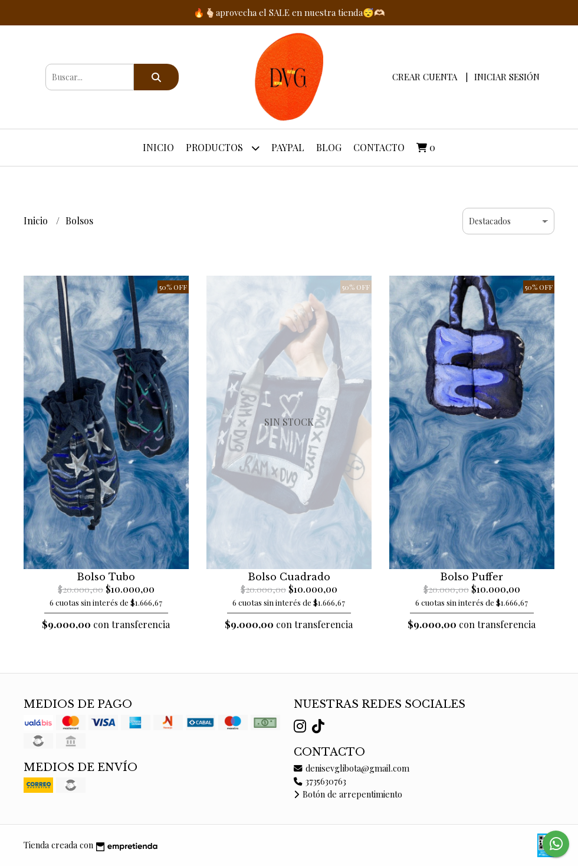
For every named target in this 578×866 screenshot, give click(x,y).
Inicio (158, 147)
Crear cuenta (424, 77)
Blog (328, 147)
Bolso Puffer (471, 577)
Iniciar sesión (507, 77)
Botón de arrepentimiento (348, 794)
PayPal (287, 147)
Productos (223, 148)
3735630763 (320, 781)
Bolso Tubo (106, 577)
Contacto (379, 147)
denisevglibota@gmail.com (351, 768)
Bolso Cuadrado (289, 577)
